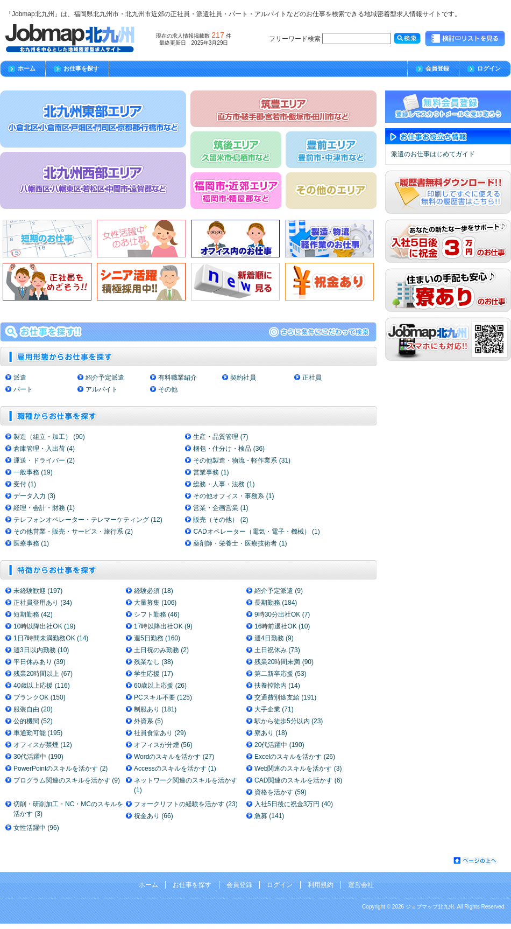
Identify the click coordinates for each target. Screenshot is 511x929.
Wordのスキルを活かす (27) (174, 756)
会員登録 (437, 68)
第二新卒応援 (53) (280, 673)
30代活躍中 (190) (38, 756)
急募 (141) (269, 816)
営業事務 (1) (211, 472)
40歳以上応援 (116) (41, 685)
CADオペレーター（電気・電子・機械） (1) (256, 531)
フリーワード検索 (330, 38)
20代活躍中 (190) (279, 745)
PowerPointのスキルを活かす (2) (60, 768)
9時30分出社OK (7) (282, 614)
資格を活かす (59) (280, 792)
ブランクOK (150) (39, 697)
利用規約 (320, 885)
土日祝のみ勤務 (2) (161, 650)
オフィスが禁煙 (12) (42, 745)
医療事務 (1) (31, 543)
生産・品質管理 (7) (220, 437)
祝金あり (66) (153, 816)
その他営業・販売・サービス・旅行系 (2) (73, 531)
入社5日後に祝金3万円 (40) (293, 804)
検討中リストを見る (465, 39)
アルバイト (102, 389)
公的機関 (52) (33, 721)
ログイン (489, 68)
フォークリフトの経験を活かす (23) (186, 804)
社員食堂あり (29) (160, 733)
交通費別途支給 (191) (285, 697)
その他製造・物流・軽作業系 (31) (241, 460)
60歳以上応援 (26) (160, 685)
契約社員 (243, 377)
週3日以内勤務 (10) (41, 650)
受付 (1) (24, 484)
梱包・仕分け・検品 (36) (229, 448)
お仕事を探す (81, 68)
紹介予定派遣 (105, 377)
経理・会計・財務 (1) (44, 508)
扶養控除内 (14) (277, 685)
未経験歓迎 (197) (37, 591)
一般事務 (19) (33, 472)
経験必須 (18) (153, 591)
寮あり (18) (270, 733)
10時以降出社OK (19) (44, 626)
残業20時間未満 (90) (284, 662)
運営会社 (361, 885)
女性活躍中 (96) (36, 828)
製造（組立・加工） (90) (49, 437)
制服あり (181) (155, 709)
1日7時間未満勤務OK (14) (50, 638)
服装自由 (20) (33, 709)
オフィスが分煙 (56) (163, 745)
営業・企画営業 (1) (220, 508)
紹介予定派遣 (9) (278, 591)
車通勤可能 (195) (37, 733)
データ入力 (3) (34, 496)
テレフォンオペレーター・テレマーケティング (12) (87, 519)
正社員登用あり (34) (42, 602)
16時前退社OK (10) (282, 626)
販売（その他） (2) (220, 519)
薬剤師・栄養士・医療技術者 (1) (240, 543)
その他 (168, 389)
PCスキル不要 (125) (163, 697)
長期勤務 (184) (275, 602)
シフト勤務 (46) (157, 614)
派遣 (19, 377)
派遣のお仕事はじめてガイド (433, 154)
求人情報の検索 (188, 331)
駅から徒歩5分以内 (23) (288, 721)
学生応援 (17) (153, 673)
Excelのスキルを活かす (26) (294, 756)
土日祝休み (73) (277, 650)
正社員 (312, 377)
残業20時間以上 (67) (43, 673)
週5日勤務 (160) (157, 638)
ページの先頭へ (476, 861)
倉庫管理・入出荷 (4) (44, 448)
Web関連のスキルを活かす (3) (298, 768)
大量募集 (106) (155, 602)
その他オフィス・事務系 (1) (233, 496)
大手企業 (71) (274, 709)
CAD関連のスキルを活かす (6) (298, 780)
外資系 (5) (148, 721)
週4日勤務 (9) (274, 638)
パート (23, 389)
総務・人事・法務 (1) (223, 484)
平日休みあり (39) (39, 662)
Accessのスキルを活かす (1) (175, 768)
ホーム (27, 68)
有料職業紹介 (177, 377)
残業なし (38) (153, 662)
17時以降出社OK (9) (163, 626)
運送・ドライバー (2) (44, 460)
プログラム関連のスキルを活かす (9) (66, 780)
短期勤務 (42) (33, 614)
